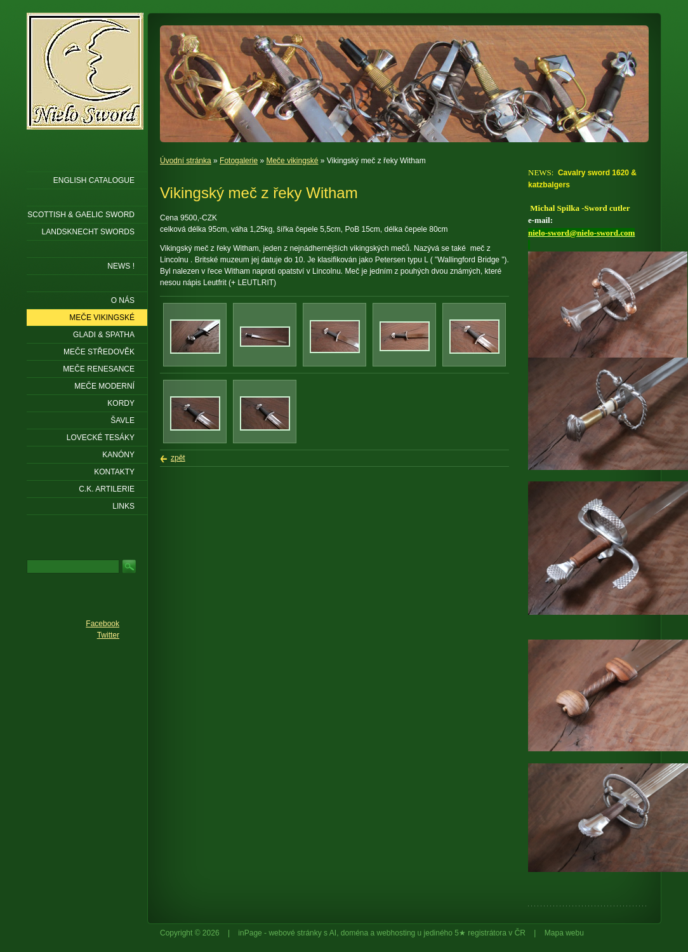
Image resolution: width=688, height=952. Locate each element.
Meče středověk (99, 351)
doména (354, 933)
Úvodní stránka (185, 160)
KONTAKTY (114, 471)
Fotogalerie (239, 160)
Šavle (122, 420)
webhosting (396, 933)
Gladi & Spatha (104, 334)
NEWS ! (121, 266)
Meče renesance (99, 369)
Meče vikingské (292, 160)
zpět (178, 457)
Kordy (121, 403)
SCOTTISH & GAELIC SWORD (81, 214)
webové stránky (294, 933)
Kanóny (118, 454)
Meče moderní (104, 386)
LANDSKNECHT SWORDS (88, 231)
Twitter (108, 635)
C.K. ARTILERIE (107, 489)
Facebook (102, 623)
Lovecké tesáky (101, 437)
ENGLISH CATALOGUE (94, 180)
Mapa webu (564, 933)
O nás (123, 300)
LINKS (123, 506)
